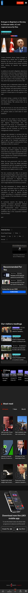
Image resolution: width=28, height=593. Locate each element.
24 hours (5, 409)
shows (20, 591)
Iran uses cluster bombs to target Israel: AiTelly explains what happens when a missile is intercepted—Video (6, 379)
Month (24, 409)
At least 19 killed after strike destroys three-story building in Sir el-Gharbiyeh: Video (14, 379)
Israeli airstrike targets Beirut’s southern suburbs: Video (20, 379)
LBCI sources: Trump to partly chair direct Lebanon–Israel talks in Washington (7, 433)
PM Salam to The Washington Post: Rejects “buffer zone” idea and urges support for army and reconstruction (21, 457)
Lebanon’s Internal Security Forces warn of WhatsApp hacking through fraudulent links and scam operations (7, 457)
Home (3, 591)
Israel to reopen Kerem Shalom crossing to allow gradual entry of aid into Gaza (19, 341)
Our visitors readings (11, 324)
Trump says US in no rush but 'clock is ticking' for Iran (17, 284)
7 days (15, 409)
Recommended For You (12, 268)
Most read (8, 404)
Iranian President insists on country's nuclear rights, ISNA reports (18, 359)
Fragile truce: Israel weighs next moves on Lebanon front (6, 481)
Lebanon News (16, 327)
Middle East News (16, 336)
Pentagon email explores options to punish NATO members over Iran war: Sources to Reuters (17, 276)
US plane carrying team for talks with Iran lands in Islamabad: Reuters (19, 349)
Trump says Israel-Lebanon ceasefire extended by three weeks (19, 331)
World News (13, 273)
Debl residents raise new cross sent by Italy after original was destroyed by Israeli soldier (20, 433)
